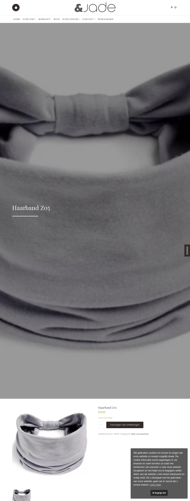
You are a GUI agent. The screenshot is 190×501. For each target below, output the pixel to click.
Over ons (29, 19)
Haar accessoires (140, 434)
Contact (88, 19)
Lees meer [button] (155, 485)
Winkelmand (105, 19)
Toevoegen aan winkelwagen (125, 424)
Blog (57, 19)
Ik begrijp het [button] (159, 493)
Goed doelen (70, 19)
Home (16, 19)
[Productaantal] (102, 425)
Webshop (44, 19)
